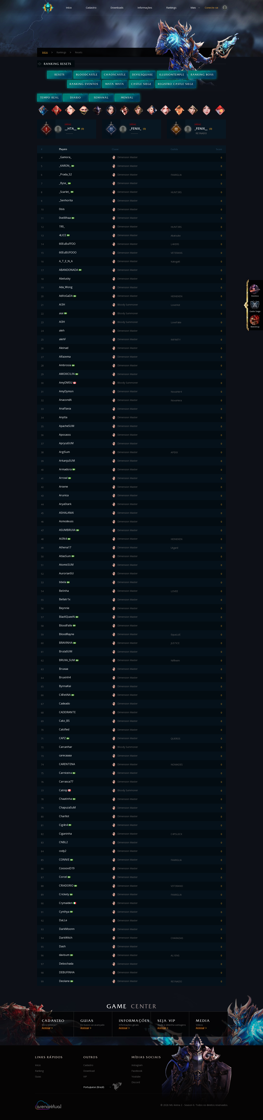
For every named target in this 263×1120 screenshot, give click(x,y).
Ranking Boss (202, 74)
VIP (85, 1076)
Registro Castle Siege (176, 84)
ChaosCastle (115, 74)
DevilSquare (142, 74)
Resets (60, 74)
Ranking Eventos (84, 84)
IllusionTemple (171, 74)
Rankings (171, 7)
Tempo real (49, 97)
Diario (75, 97)
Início (69, 7)
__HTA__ (71, 128)
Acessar (46, 1028)
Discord (136, 1082)
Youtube (136, 1076)
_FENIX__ (201, 128)
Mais (193, 7)
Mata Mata (114, 84)
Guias (38, 1076)
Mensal (127, 97)
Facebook (137, 1070)
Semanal (101, 97)
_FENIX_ (136, 128)
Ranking (39, 1070)
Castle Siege (141, 84)
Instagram (137, 1065)
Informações (145, 7)
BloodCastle (87, 74)
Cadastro (91, 7)
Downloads (117, 7)
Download (89, 1070)
